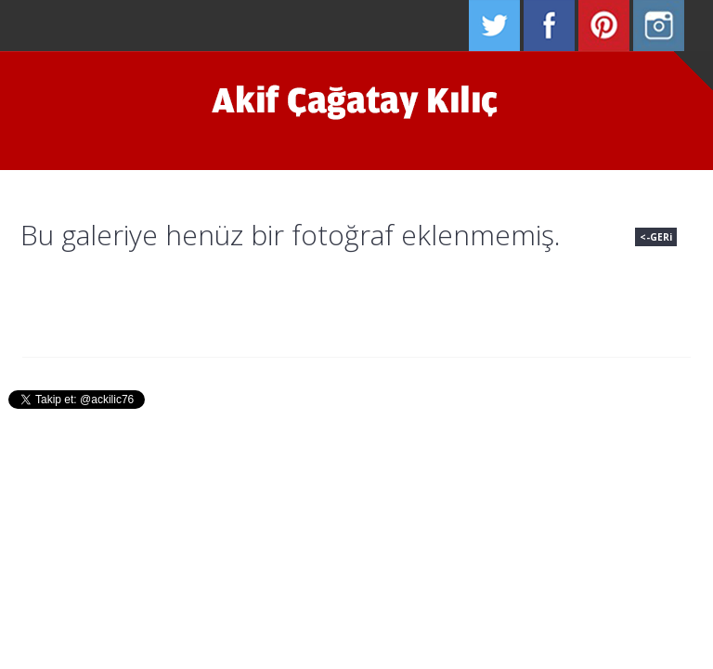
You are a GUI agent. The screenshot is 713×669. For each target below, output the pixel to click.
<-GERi (656, 236)
